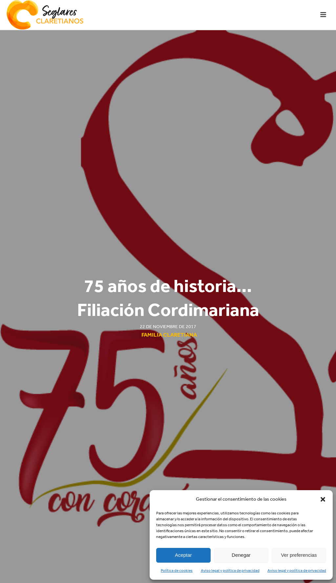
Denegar (241, 555)
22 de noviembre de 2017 (168, 326)
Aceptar (183, 555)
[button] (323, 499)
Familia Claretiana (169, 334)
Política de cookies (177, 570)
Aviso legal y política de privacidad (230, 570)
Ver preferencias (299, 555)
